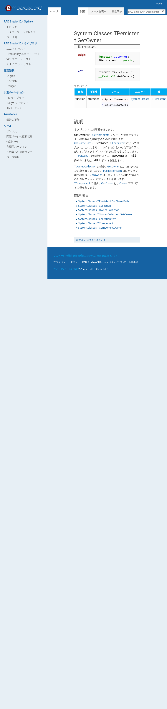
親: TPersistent (86, 46)
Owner (123, 183)
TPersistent (159, 99)
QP (80, 269)
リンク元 (11, 131)
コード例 (11, 37)
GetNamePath (101, 135)
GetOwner (80, 135)
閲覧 (83, 11)
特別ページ (12, 141)
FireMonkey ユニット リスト (23, 54)
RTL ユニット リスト (18, 64)
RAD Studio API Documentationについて (104, 262)
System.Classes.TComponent (95, 223)
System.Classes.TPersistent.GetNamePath (103, 201)
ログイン (160, 3)
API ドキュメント (96, 239)
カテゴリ (81, 239)
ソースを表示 (99, 11)
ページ (54, 11)
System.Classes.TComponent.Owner (100, 227)
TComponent (82, 183)
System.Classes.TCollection (94, 205)
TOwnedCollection (85, 166)
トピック (11, 27)
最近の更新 (12, 119)
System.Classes (140, 99)
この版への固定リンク (19, 152)
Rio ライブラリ (15, 97)
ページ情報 (12, 157)
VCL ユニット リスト (18, 59)
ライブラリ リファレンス (21, 32)
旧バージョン (14, 108)
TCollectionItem (112, 170)
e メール (87, 269)
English (10, 75)
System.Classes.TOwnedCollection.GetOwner (105, 214)
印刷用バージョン (16, 146)
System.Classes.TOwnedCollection (98, 210)
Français (11, 86)
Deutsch (11, 81)
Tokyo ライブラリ (17, 103)
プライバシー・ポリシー (66, 262)
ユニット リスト (15, 48)
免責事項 (133, 262)
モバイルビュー (103, 269)
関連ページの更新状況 (19, 136)
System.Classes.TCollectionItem (97, 219)
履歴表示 (117, 11)
